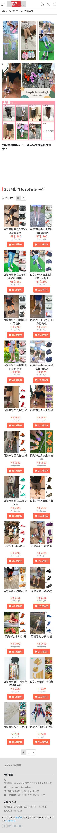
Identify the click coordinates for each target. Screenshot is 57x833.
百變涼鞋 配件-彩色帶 (41, 727)
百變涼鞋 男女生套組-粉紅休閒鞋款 (15, 276)
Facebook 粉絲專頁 (12, 765)
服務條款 (8, 810)
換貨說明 (18, 806)
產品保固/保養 (30, 806)
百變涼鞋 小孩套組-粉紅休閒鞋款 (15, 366)
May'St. (18, 817)
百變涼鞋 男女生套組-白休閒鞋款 (41, 231)
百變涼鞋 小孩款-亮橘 (15, 591)
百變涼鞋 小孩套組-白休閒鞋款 (41, 321)
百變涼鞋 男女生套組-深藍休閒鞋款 (41, 276)
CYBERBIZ (10, 820)
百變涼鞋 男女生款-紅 (15, 410)
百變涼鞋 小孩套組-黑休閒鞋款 (15, 321)
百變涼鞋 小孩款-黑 (41, 591)
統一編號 (18, 810)
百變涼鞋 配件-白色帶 (15, 727)
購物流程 (8, 806)
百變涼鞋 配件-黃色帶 (41, 681)
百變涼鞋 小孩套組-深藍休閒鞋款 (41, 366)
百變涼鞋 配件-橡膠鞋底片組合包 (15, 683)
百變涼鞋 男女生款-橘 (15, 455)
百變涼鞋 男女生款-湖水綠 (15, 502)
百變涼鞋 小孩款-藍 (41, 636)
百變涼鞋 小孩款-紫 (41, 546)
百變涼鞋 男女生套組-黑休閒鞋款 (15, 231)
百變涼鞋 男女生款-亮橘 (41, 457)
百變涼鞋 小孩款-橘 (15, 636)
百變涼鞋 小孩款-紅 (15, 546)
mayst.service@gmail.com (20, 786)
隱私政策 (43, 806)
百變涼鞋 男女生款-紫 (41, 410)
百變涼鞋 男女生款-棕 (41, 500)
